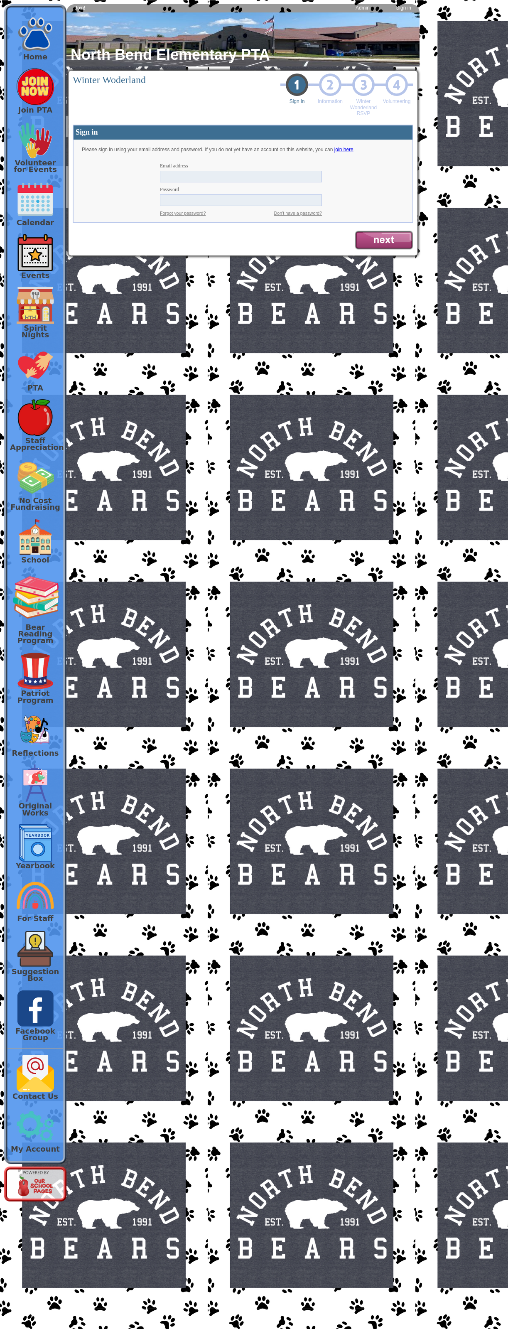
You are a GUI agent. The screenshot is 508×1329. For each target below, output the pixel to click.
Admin (363, 8)
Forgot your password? (183, 213)
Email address (174, 166)
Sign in (403, 8)
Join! (80, 8)
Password (169, 189)
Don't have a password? (298, 213)
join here (343, 149)
